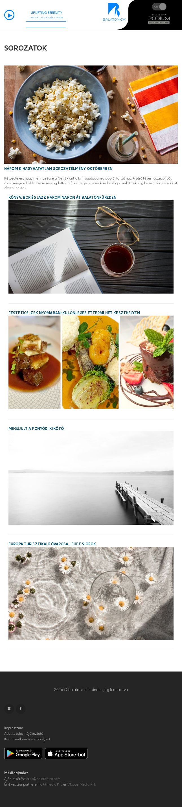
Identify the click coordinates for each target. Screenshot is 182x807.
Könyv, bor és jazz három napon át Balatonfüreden (62, 197)
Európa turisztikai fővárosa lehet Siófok (52, 544)
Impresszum (13, 728)
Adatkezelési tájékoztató (23, 733)
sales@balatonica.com (43, 779)
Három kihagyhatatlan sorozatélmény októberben (58, 169)
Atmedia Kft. (52, 784)
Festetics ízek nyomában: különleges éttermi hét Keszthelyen (74, 313)
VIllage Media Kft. (81, 784)
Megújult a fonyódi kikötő (36, 429)
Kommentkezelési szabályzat (27, 739)
